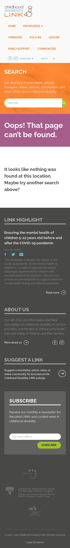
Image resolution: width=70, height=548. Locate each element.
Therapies (15, 37)
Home (12, 26)
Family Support (19, 48)
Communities (46, 48)
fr (54, 59)
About (44, 59)
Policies (35, 37)
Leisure (54, 37)
